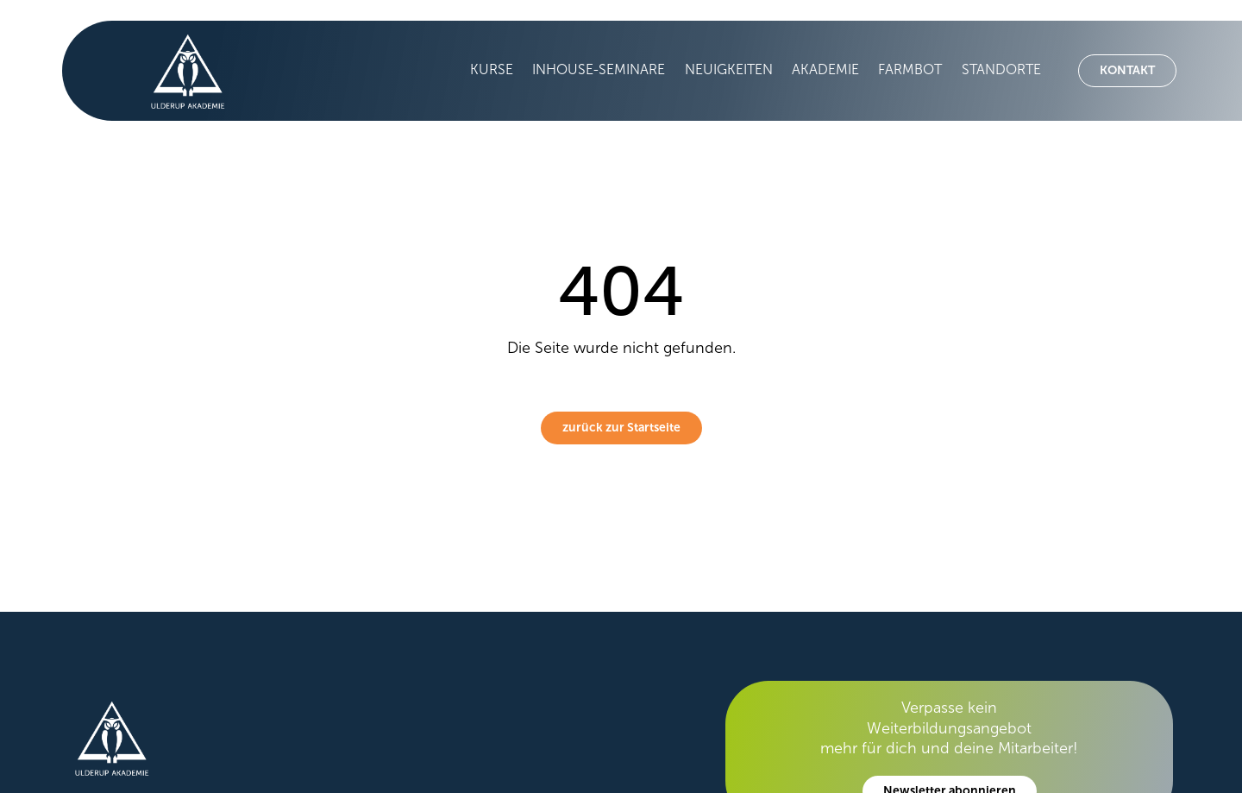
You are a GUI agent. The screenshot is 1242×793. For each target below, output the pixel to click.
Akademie (825, 69)
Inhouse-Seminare (598, 69)
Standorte (1001, 69)
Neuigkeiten (729, 69)
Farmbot (910, 69)
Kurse (491, 69)
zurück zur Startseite (621, 427)
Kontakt (1127, 70)
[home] (179, 70)
